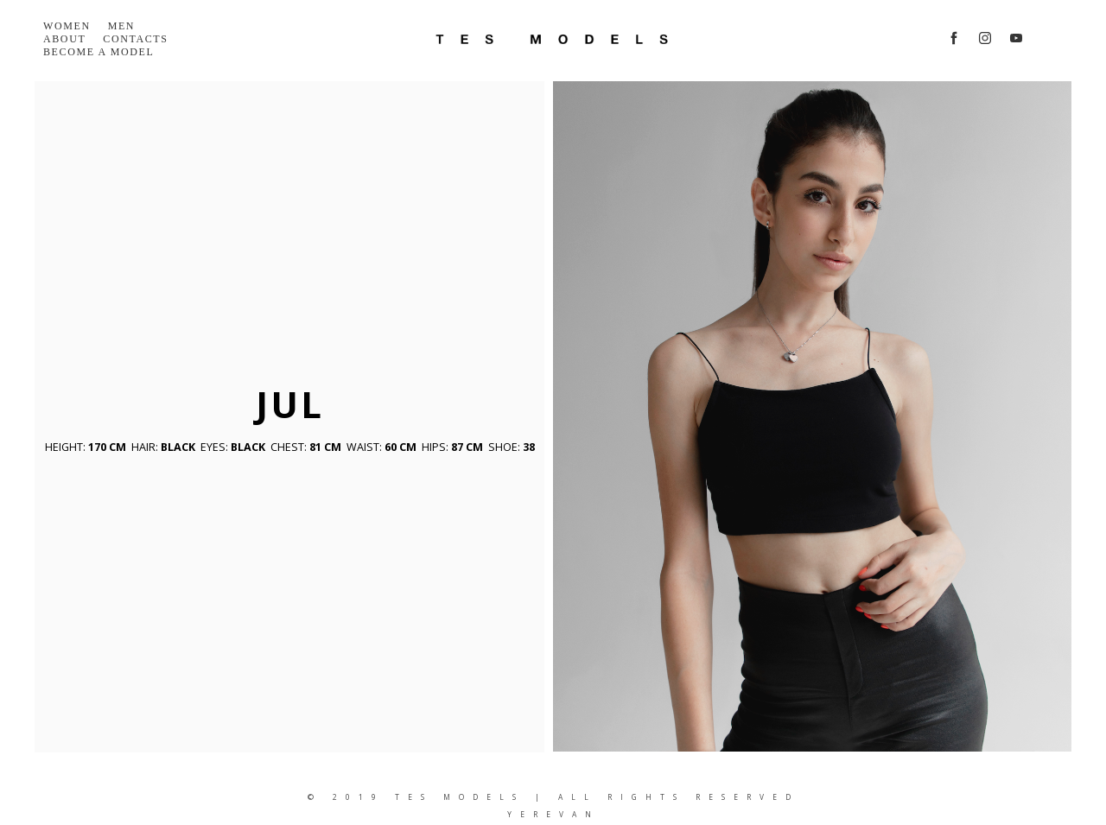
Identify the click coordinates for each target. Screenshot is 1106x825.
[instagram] (985, 38)
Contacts (135, 39)
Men (121, 26)
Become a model (98, 52)
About (64, 39)
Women (67, 26)
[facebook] (954, 38)
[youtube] (1016, 38)
